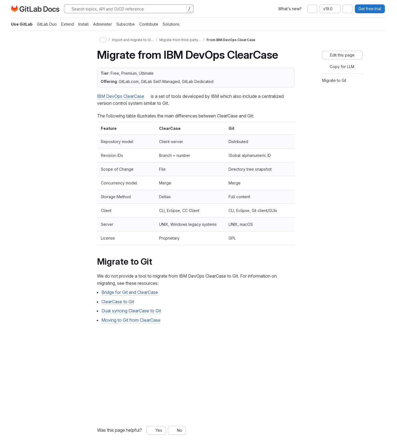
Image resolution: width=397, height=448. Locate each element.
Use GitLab (22, 24)
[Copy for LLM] (339, 66)
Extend (67, 24)
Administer (102, 24)
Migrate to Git (334, 80)
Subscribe (125, 24)
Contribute (148, 24)
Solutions (171, 24)
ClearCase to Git (117, 301)
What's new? (290, 8)
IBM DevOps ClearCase (120, 96)
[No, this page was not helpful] (177, 430)
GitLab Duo (47, 24)
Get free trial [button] (369, 8)
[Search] (129, 8)
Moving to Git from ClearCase (130, 320)
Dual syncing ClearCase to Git (131, 310)
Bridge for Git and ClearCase (129, 292)
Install (83, 24)
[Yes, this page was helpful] (156, 430)
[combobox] (312, 8)
